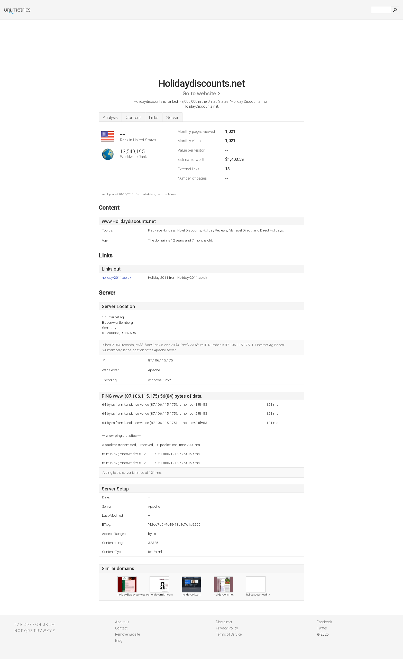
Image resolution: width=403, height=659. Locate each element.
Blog (118, 640)
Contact (121, 628)
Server (172, 117)
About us (122, 622)
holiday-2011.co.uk (116, 278)
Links (153, 117)
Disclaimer (224, 622)
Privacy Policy (227, 628)
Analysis (110, 117)
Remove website (127, 634)
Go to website (199, 93)
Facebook (324, 622)
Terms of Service (229, 634)
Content (133, 117)
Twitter (322, 628)
